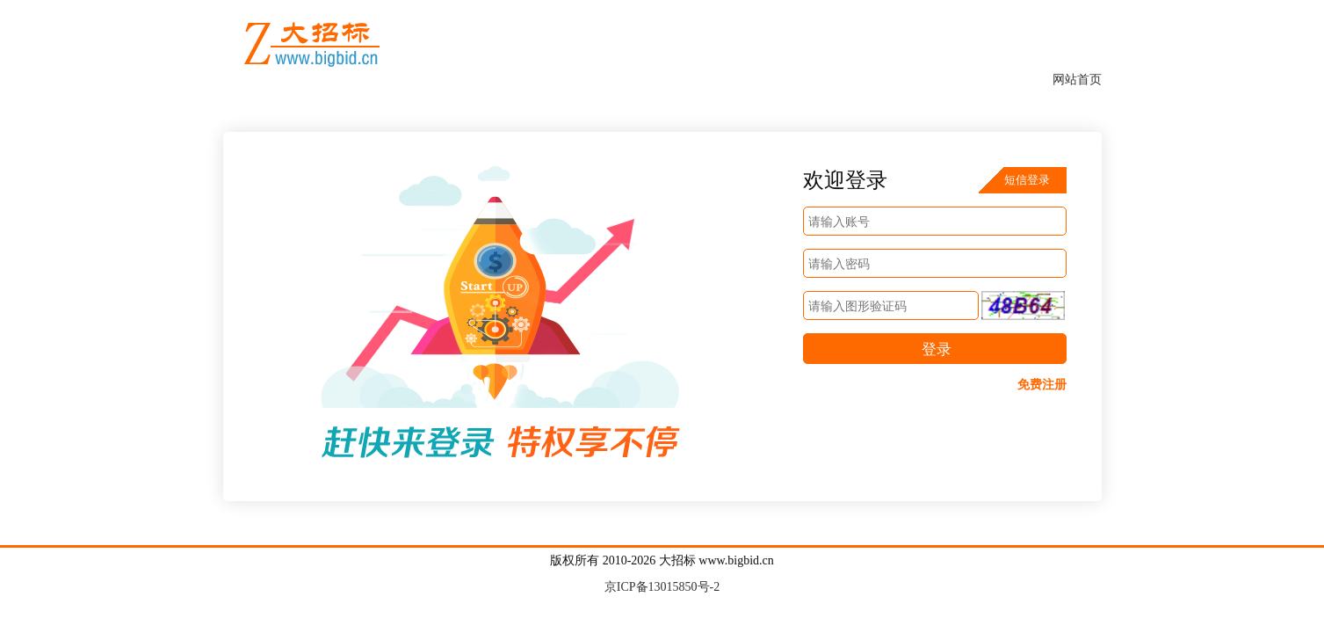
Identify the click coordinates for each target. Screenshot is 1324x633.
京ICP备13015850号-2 (662, 586)
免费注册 (1042, 384)
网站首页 (1077, 79)
